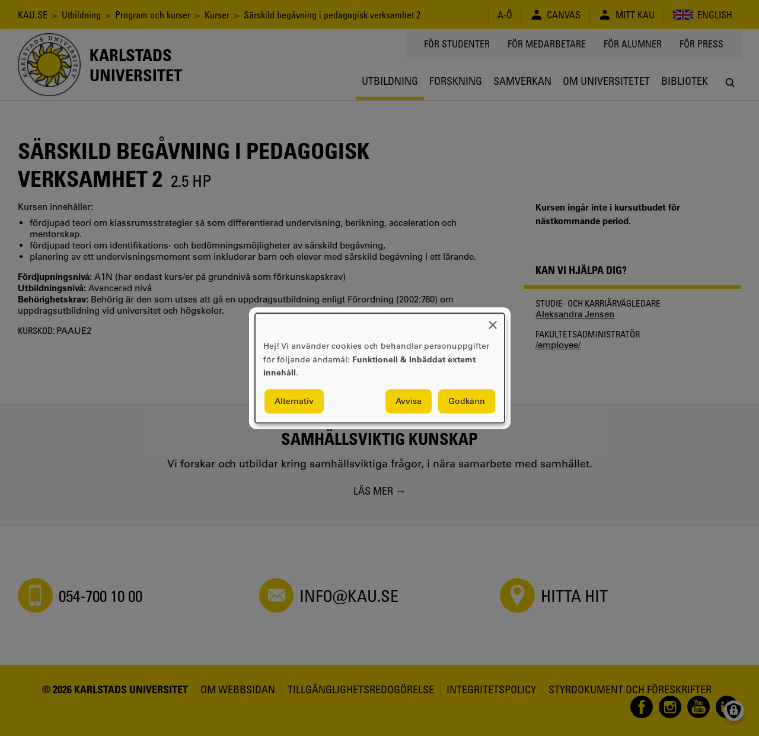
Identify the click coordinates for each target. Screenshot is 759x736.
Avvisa (409, 401)
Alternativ (294, 401)
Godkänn (466, 401)
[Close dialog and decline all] (493, 320)
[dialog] (380, 368)
